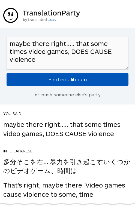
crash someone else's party (70, 94)
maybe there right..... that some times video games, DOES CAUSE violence (67, 53)
